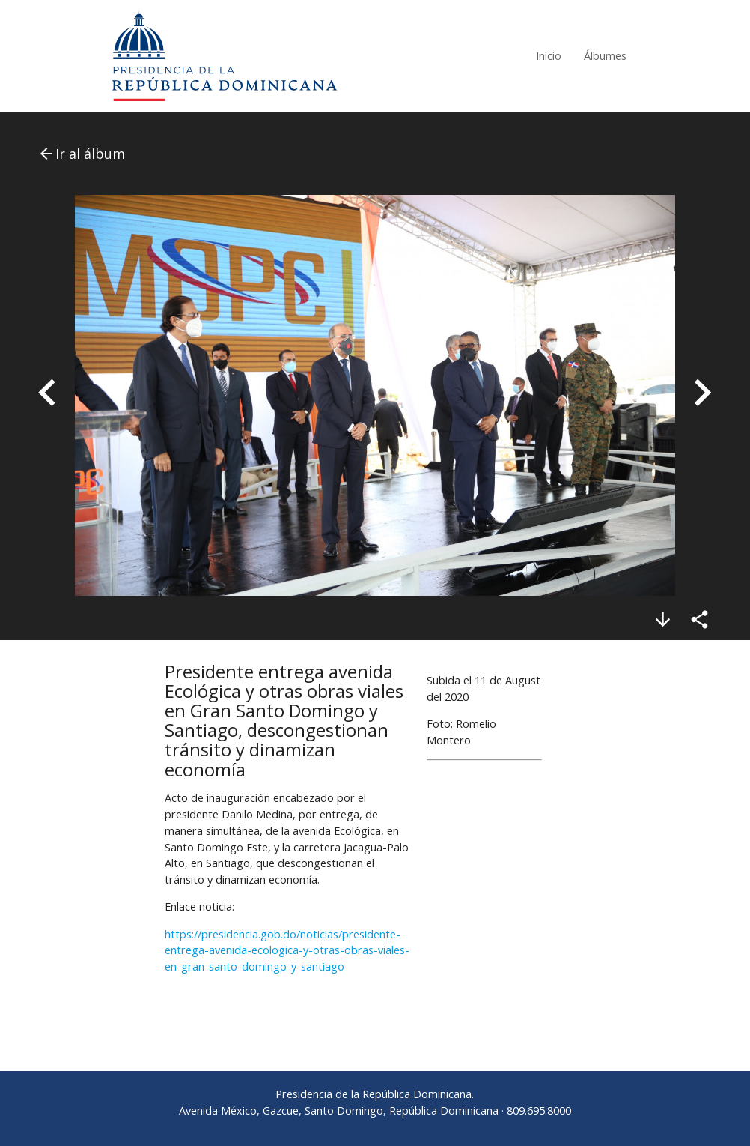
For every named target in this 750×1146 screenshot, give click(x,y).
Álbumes (605, 56)
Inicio (548, 56)
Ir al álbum (81, 153)
